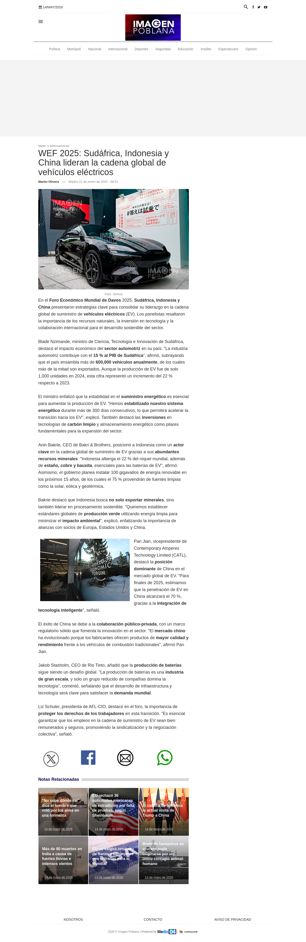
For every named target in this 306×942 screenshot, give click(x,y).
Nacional (94, 49)
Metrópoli (74, 49)
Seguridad (163, 49)
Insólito (206, 49)
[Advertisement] (153, 98)
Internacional (117, 49)
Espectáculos (228, 49)
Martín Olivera (48, 181)
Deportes (141, 49)
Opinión (251, 49)
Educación (185, 49)
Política (54, 49)
